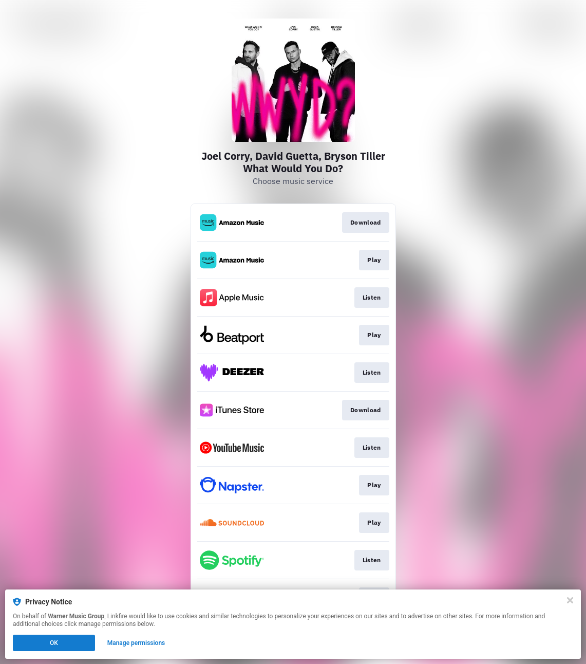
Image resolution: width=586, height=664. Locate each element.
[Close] (570, 600)
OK (54, 643)
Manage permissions (136, 643)
